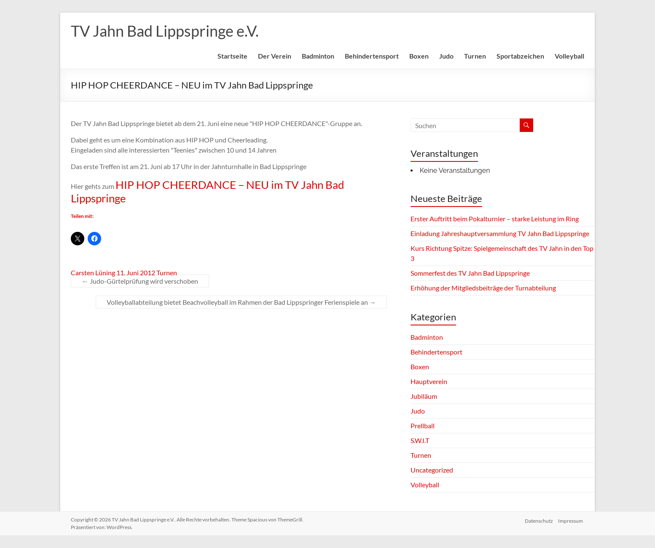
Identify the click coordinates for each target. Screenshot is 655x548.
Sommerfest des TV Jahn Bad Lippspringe (470, 273)
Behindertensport (372, 56)
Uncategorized (432, 470)
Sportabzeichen (520, 56)
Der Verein (274, 56)
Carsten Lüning (93, 273)
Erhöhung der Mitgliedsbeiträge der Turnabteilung (483, 288)
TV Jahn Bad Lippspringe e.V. (165, 30)
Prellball (423, 426)
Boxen (419, 56)
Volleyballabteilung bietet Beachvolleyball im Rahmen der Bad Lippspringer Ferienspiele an (241, 302)
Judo (446, 56)
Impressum (571, 519)
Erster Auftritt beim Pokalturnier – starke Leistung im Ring (495, 219)
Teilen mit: (82, 216)
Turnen (475, 56)
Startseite (232, 56)
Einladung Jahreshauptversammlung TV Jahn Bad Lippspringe (500, 233)
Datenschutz (538, 519)
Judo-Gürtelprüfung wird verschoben (140, 281)
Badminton (318, 56)
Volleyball (569, 56)
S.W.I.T (420, 440)
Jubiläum (424, 396)
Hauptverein (429, 381)
